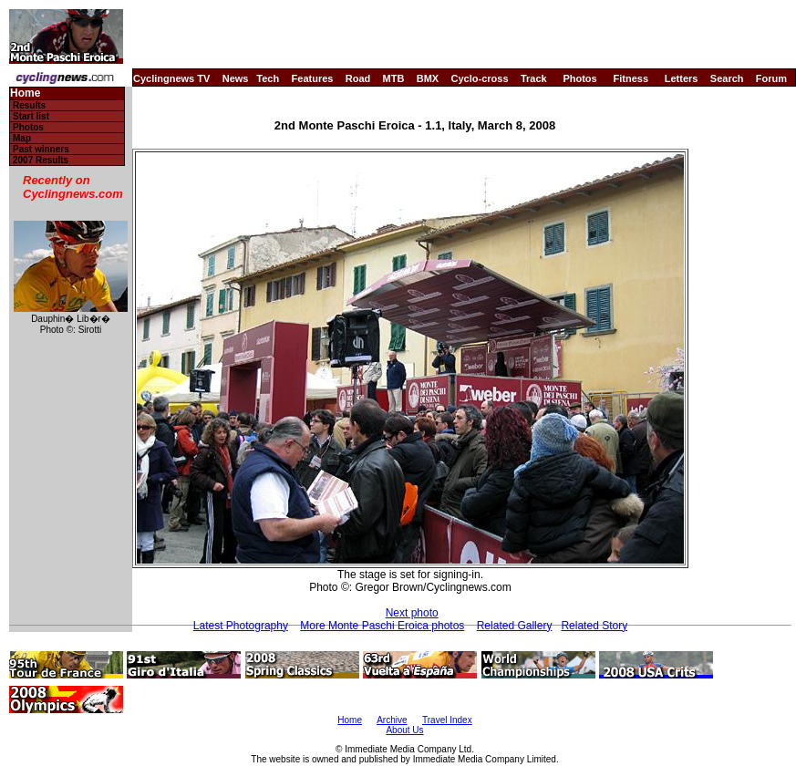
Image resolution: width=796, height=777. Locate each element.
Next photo (412, 612)
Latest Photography (240, 625)
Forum (771, 78)
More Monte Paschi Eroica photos (382, 625)
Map (22, 138)
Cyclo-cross (480, 78)
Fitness (630, 78)
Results (29, 105)
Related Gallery (515, 625)
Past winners (41, 149)
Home (25, 93)
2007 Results (40, 160)
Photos (579, 78)
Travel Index (447, 720)
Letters (681, 78)
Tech (267, 78)
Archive (392, 720)
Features (313, 78)
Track (534, 78)
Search (727, 78)
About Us (404, 730)
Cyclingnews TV (171, 78)
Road (358, 78)
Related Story (594, 625)
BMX (428, 78)
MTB (394, 78)
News (235, 78)
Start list (31, 116)
